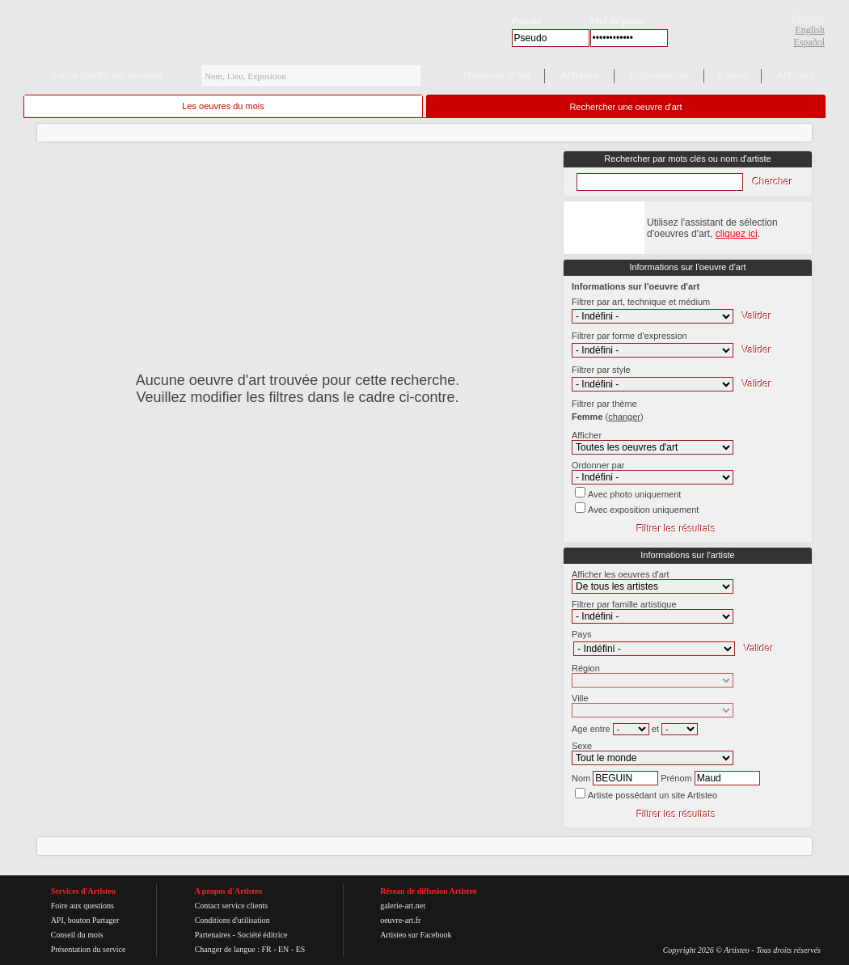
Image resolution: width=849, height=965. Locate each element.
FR (266, 949)
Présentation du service (88, 949)
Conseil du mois (77, 934)
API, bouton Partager (85, 920)
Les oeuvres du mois (223, 106)
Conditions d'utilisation (232, 920)
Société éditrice (262, 934)
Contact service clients (231, 905)
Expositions (659, 75)
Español (809, 42)
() (625, 416)
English (810, 30)
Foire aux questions (82, 905)
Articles (795, 75)
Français (808, 17)
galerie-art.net (402, 905)
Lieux (732, 75)
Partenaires (212, 934)
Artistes (579, 75)
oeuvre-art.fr (400, 920)
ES (301, 949)
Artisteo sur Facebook (415, 934)
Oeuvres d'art (496, 75)
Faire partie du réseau (107, 75)
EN (283, 949)
